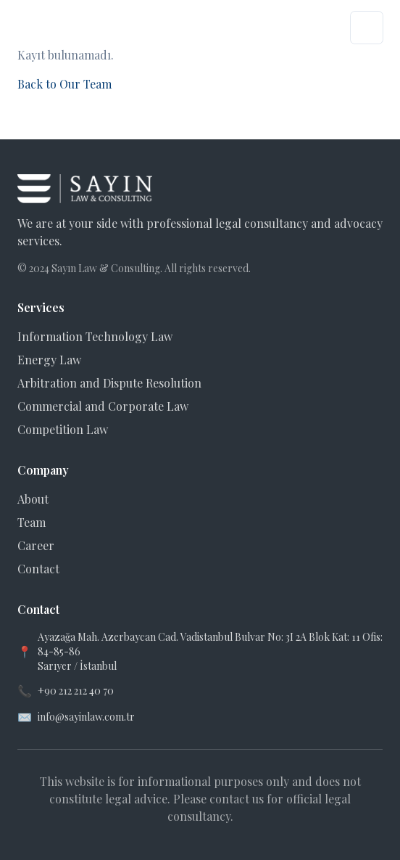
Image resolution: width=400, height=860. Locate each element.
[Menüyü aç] (367, 28)
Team (31, 522)
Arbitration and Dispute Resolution (109, 382)
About (33, 499)
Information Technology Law (94, 336)
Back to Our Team (64, 83)
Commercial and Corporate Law (102, 406)
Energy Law (49, 359)
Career (35, 545)
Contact (38, 568)
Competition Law (62, 429)
